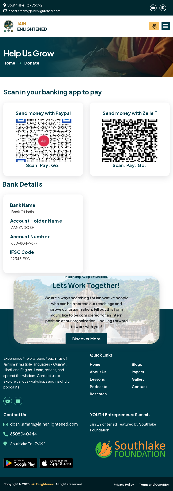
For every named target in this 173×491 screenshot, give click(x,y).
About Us (98, 371)
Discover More (86, 338)
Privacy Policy (124, 484)
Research (98, 393)
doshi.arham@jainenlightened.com (32, 11)
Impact (138, 371)
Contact (139, 386)
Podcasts (98, 386)
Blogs (137, 364)
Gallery (138, 379)
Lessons (97, 379)
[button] (166, 26)
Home (9, 62)
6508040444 (23, 433)
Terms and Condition (154, 484)
